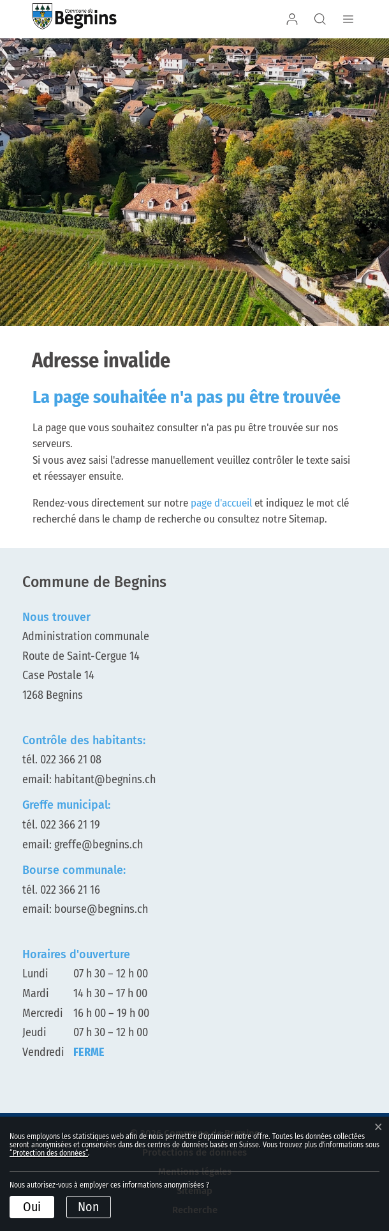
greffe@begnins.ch (98, 844)
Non (88, 1206)
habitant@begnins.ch (105, 779)
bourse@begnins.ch (101, 909)
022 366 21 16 (70, 890)
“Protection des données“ (49, 1153)
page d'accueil (221, 503)
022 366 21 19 (70, 825)
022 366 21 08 (70, 760)
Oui (32, 1206)
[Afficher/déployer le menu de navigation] (346, 19)
